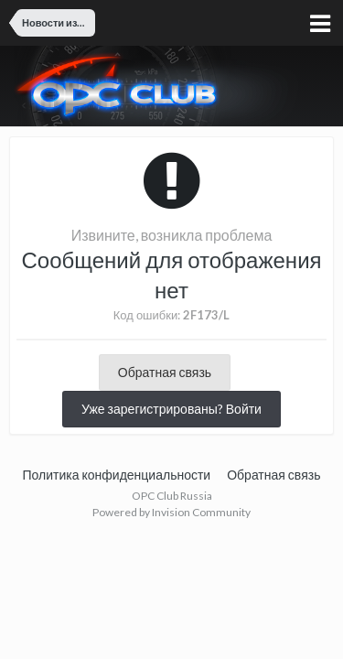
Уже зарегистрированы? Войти (171, 408)
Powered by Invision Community (171, 512)
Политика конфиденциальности (117, 474)
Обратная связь (164, 372)
